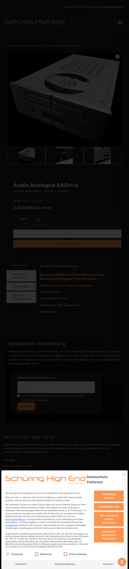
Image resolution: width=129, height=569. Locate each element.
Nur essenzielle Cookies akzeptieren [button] (109, 519)
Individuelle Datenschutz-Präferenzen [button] (109, 535)
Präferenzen (21, 564)
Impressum (108, 564)
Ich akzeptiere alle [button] (109, 506)
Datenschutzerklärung (15, 519)
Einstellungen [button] (11, 525)
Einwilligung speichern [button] (109, 496)
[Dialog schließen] (123, 474)
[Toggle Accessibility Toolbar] (121, 561)
